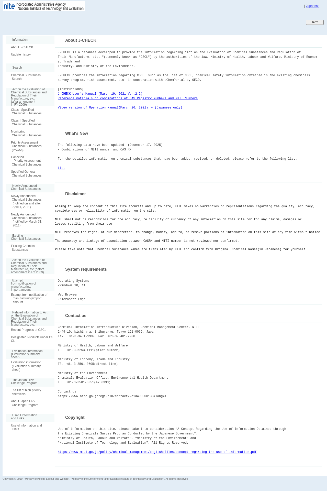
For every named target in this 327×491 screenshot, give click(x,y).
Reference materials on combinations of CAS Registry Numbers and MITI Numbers (128, 98)
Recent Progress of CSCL (28, 330)
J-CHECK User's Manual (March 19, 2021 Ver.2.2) (100, 94)
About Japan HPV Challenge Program (24, 403)
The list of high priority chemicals (26, 392)
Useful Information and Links (26, 427)
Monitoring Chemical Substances (26, 133)
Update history (21, 54)
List (61, 168)
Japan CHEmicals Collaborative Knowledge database (65, 22)
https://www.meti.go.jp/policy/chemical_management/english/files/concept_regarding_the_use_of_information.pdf (157, 452)
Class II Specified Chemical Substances (26, 122)
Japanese (312, 6)
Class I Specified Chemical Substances (26, 111)
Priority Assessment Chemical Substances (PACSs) (26, 146)
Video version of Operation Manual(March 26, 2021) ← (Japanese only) (120, 107)
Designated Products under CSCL (32, 339)
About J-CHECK (22, 47)
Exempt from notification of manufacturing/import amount (29, 298)
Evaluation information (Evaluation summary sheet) (26, 366)
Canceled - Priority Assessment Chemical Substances (26, 160)
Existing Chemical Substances (23, 247)
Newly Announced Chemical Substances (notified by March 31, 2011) (26, 220)
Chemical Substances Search (26, 77)
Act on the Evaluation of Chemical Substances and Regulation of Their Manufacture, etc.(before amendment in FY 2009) (26, 266)
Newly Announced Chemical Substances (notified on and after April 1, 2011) (26, 201)
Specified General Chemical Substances (26, 173)
